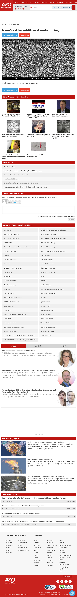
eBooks (36, 553)
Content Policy (64, 564)
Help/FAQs (50, 563)
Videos (36, 555)
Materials (50, 548)
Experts (49, 560)
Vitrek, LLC (9, 516)
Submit (71, 220)
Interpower (9, 501)
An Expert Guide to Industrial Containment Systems (23, 506)
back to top (67, 576)
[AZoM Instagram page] (23, 9)
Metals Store (38, 560)
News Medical (22, 548)
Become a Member (65, 545)
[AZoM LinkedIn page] (15, 9)
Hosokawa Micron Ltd (12, 509)
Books (36, 550)
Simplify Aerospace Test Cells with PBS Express (21, 513)
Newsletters (63, 548)
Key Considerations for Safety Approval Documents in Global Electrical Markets (34, 498)
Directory (36, 2)
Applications (51, 550)
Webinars (50, 540)
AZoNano (7, 540)
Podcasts (49, 558)
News (35, 540)
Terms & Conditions (65, 555)
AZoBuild (7, 550)
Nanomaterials (14, 24)
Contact (61, 550)
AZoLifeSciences (23, 550)
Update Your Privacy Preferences (16, 594)
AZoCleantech (9, 545)
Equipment (37, 548)
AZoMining (8, 553)
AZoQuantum (22, 543)
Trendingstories (63, 345)
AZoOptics (8, 548)
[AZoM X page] (20, 9)
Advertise (62, 553)
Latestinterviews (14, 345)
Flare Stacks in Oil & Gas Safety (39, 459)
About (61, 540)
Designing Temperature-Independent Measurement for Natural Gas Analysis (33, 521)
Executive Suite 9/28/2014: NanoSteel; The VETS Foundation (22, 171)
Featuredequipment (38, 345)
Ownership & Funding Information (63, 569)
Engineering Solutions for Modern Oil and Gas (45, 442)
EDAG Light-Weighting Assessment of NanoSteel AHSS (20, 183)
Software (36, 565)
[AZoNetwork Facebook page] (18, 9)
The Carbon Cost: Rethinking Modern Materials (46, 476)
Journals (36, 563)
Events (36, 558)
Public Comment (45, 217)
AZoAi (20, 545)
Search (61, 543)
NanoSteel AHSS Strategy (11, 179)
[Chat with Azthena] (72, 593)
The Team (50, 565)
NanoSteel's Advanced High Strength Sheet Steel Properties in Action (25, 187)
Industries (50, 553)
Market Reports (52, 545)
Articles (36, 543)
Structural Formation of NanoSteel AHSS (16, 175)
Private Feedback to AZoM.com (64, 217)
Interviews (50, 543)
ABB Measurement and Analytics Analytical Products (21, 524)
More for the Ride (9, 167)
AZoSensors (22, 540)
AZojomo (49, 555)
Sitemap (62, 562)
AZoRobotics (9, 543)
